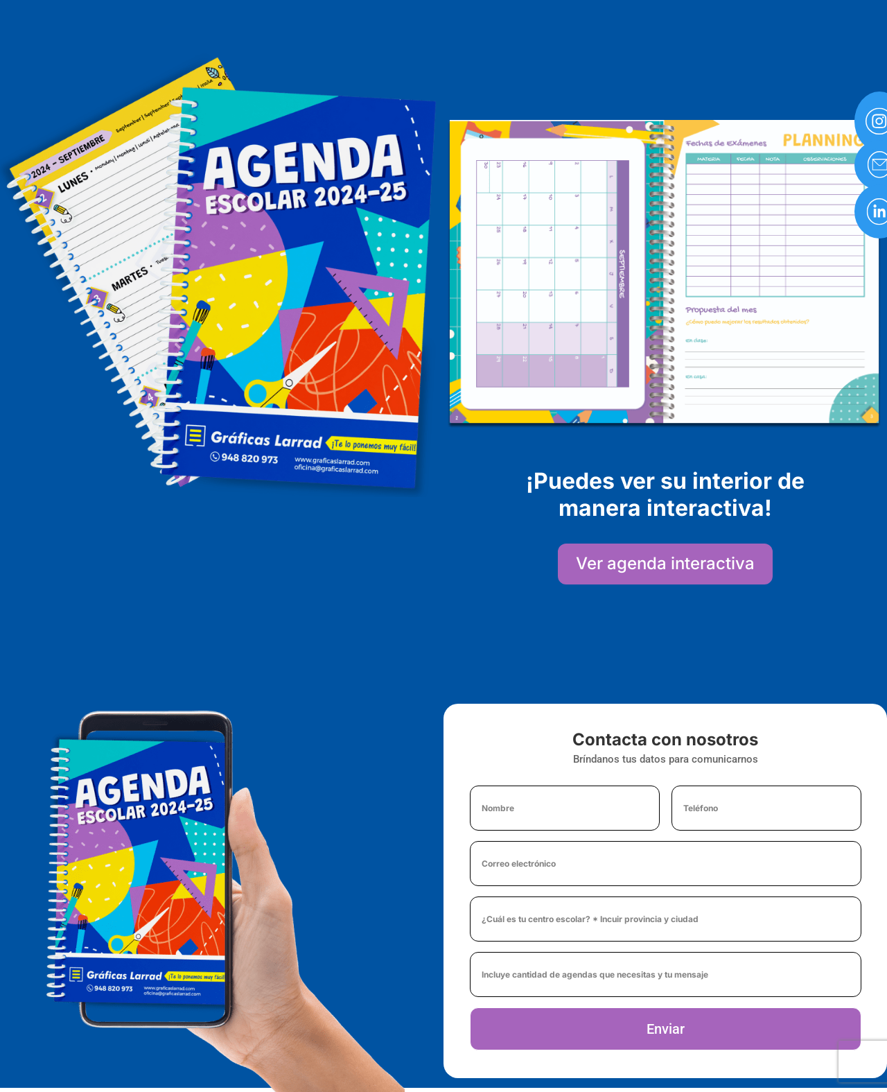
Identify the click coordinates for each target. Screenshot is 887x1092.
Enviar (666, 1029)
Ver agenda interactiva (665, 563)
